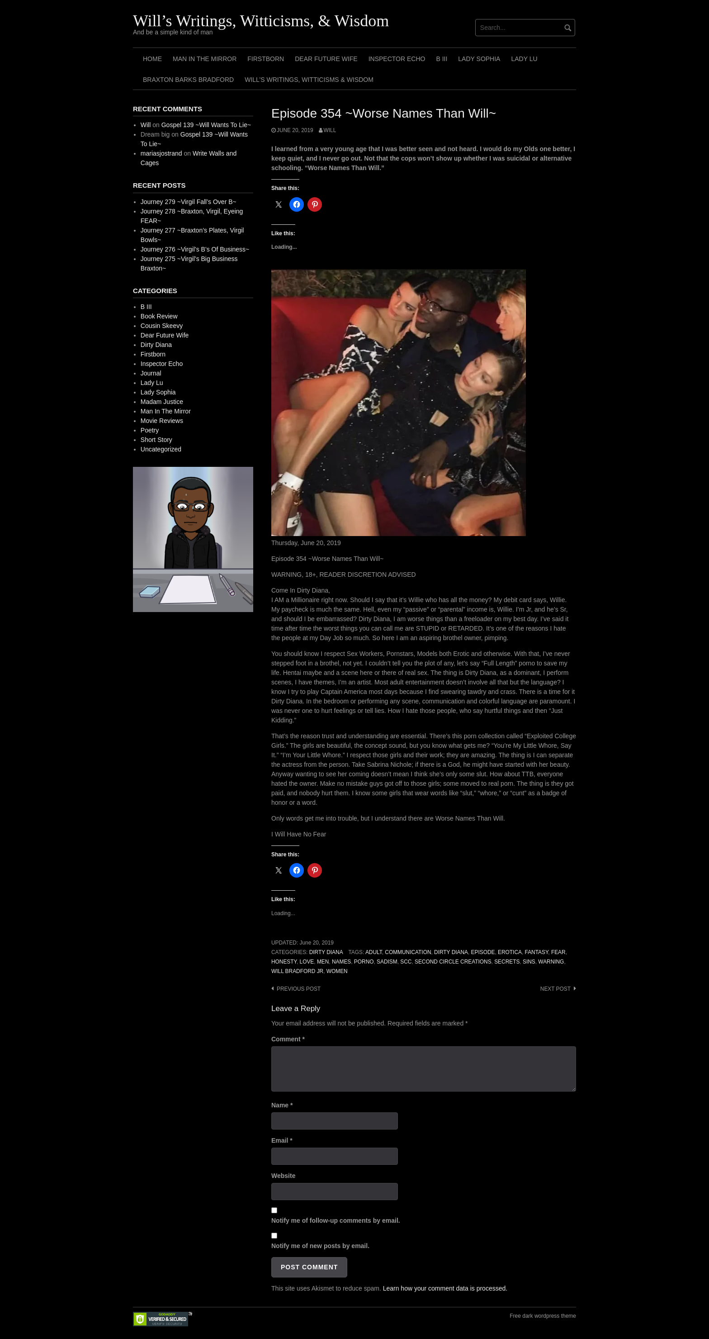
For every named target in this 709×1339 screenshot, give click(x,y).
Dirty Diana (326, 952)
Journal (151, 373)
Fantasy (536, 952)
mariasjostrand (161, 153)
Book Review (159, 316)
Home (152, 58)
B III (441, 58)
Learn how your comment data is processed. (445, 1288)
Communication (408, 952)
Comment (288, 1039)
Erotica (510, 952)
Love (307, 962)
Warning (551, 962)
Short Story (156, 439)
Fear (558, 952)
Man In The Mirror (204, 58)
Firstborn (265, 58)
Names (341, 962)
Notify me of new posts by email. (320, 1245)
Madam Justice (162, 401)
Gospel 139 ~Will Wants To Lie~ (206, 124)
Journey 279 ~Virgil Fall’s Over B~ (188, 201)
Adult (373, 952)
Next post (555, 989)
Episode (483, 952)
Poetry (150, 430)
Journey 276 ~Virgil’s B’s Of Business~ (195, 249)
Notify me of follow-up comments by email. (335, 1220)
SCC (405, 962)
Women (337, 971)
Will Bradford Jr (297, 971)
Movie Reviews (162, 420)
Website (283, 1175)
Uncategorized (161, 449)
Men (323, 962)
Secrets (507, 962)
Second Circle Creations (453, 962)
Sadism (387, 962)
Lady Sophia (479, 58)
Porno (364, 962)
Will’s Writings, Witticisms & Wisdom (309, 79)
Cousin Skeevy (162, 325)
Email (282, 1140)
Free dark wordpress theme (543, 1316)
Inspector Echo (397, 58)
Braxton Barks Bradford (188, 79)
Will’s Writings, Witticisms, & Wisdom (261, 21)
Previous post (299, 989)
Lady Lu (524, 58)
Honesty (284, 962)
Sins (529, 962)
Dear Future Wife (326, 58)
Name (282, 1105)
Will (330, 130)
